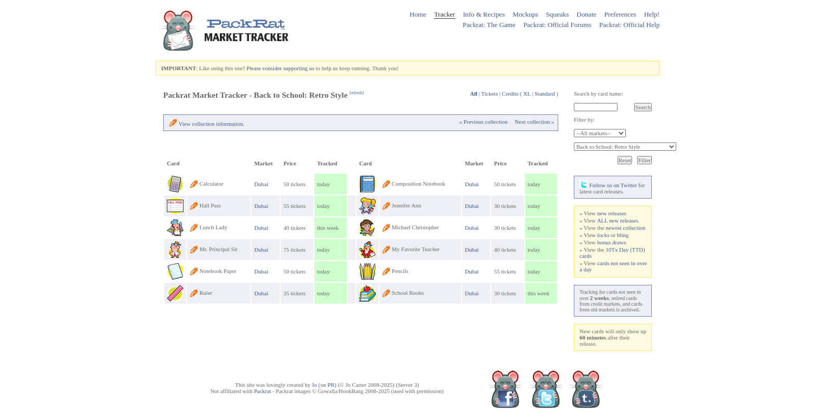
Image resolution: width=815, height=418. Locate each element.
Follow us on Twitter (608, 185)
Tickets (489, 93)
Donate (586, 14)
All (473, 93)
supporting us (298, 68)
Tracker (444, 14)
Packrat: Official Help (629, 25)
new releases (611, 213)
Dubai (261, 184)
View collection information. (212, 124)
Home (418, 14)
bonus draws (611, 242)
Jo (314, 385)
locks (603, 235)
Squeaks (557, 14)
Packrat (262, 391)
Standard (544, 93)
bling (623, 235)
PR (330, 385)
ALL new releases (617, 220)
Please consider (264, 68)
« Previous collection (483, 122)
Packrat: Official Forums (557, 25)
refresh (356, 92)
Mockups (525, 14)
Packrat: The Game (489, 25)
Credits (510, 93)
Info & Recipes (484, 14)
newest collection (626, 228)
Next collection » (534, 122)
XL (527, 93)
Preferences (620, 14)
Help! (652, 14)
